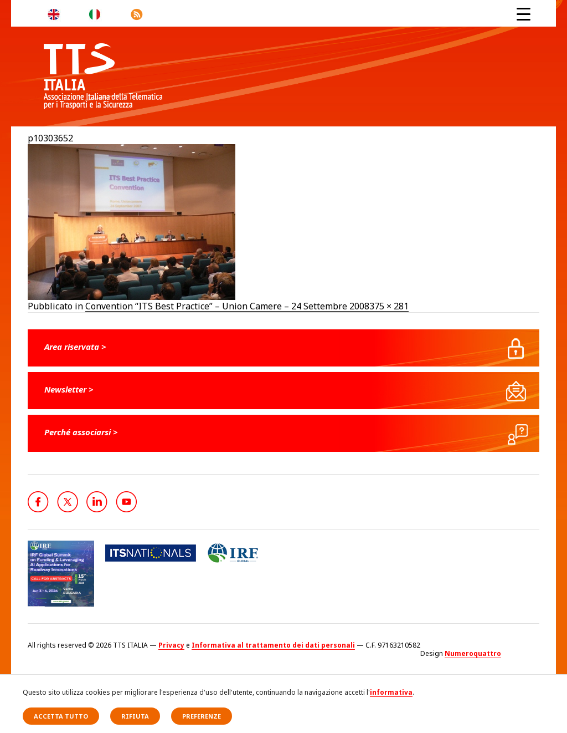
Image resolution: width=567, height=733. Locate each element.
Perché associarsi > (81, 431)
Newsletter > (69, 389)
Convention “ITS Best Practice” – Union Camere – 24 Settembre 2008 (227, 306)
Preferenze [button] (201, 716)
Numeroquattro (473, 653)
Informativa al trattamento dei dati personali (273, 645)
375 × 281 (389, 306)
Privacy (171, 645)
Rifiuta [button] (135, 716)
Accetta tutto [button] (61, 716)
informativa (391, 692)
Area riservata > (75, 346)
